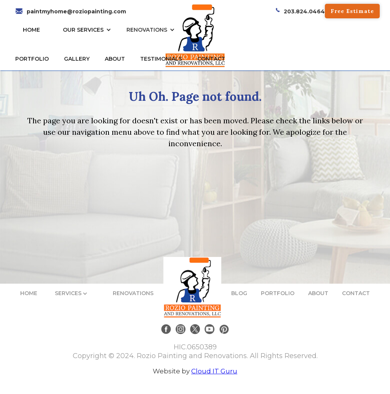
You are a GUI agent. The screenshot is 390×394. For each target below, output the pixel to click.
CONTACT (211, 58)
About (115, 58)
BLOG (239, 293)
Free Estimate (352, 11)
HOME (31, 29)
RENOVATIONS (146, 29)
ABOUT (318, 293)
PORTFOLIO (277, 293)
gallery (77, 58)
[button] (89, 29)
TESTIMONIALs (161, 58)
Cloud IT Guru (214, 371)
